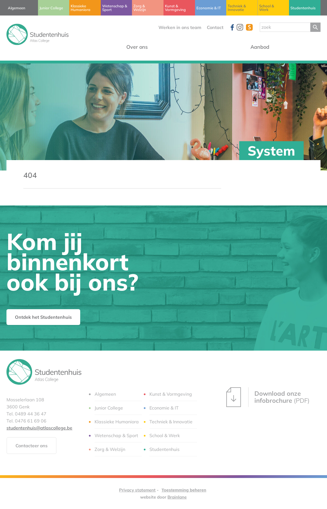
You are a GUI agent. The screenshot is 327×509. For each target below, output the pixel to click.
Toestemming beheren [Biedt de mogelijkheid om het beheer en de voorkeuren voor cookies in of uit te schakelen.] (184, 490)
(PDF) (268, 397)
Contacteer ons (31, 445)
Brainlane (177, 497)
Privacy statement (137, 490)
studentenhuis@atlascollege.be (39, 428)
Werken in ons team (179, 27)
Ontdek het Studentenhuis (43, 317)
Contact (215, 27)
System (271, 150)
